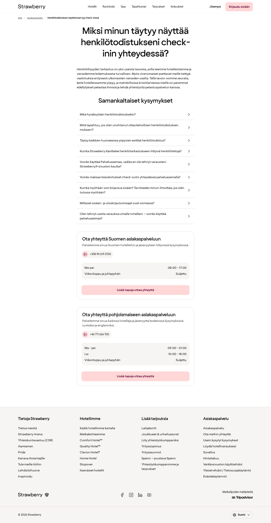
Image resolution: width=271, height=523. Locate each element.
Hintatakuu (211, 458)
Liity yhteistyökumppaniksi (160, 440)
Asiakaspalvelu (35, 18)
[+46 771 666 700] (96, 334)
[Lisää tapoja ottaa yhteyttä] (135, 290)
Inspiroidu (25, 476)
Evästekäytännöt (215, 476)
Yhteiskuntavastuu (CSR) (35, 440)
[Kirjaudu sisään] (239, 6)
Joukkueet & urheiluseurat (160, 434)
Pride (21, 452)
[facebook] (122, 495)
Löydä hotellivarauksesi (219, 446)
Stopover (86, 464)
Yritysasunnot (151, 452)
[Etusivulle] (31, 7)
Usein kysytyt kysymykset (220, 440)
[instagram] (131, 495)
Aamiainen (25, 446)
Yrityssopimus (151, 446)
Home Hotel (88, 458)
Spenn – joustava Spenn (159, 458)
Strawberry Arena (30, 434)
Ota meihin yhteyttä (217, 434)
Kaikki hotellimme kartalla (97, 428)
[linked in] (140, 495)
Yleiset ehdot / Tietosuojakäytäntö (227, 470)
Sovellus (209, 452)
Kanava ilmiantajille (31, 458)
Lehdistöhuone (29, 470)
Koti (20, 18)
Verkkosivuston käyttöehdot (222, 464)
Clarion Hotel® (90, 452)
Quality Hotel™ (90, 446)
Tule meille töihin (29, 464)
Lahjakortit (149, 428)
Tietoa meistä (27, 428)
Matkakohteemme (92, 434)
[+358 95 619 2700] (97, 254)
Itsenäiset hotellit (92, 470)
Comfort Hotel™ (91, 440)
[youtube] (149, 495)
